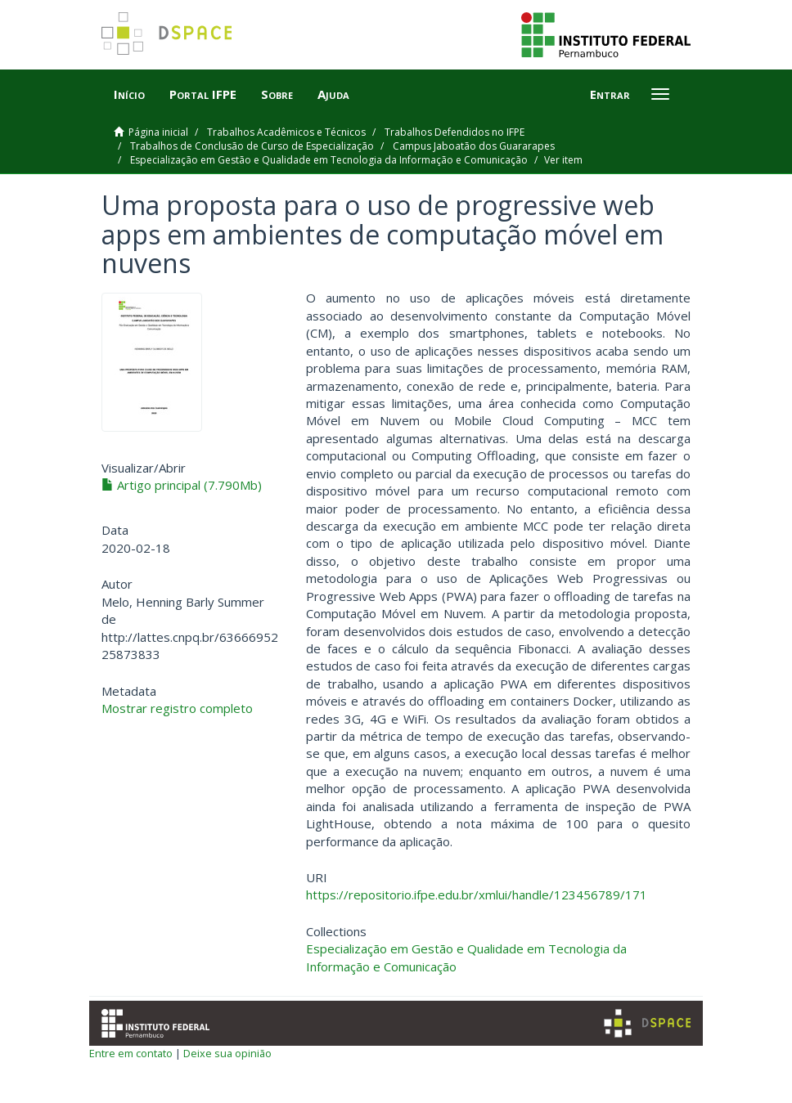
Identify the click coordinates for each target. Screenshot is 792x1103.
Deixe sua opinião (227, 1053)
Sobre (277, 94)
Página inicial (158, 132)
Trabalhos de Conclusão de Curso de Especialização (252, 146)
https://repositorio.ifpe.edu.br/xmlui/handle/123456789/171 (476, 894)
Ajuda (333, 94)
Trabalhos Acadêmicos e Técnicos (286, 132)
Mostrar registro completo (177, 708)
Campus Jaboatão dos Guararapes (474, 146)
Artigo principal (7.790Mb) (181, 485)
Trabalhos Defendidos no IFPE (454, 132)
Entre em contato (131, 1053)
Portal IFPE (202, 94)
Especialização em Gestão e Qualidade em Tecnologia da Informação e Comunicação (329, 160)
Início (129, 94)
